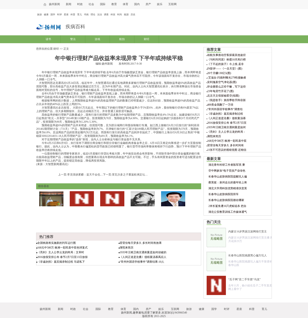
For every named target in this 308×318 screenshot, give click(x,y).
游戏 (97, 39)
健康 (46, 14)
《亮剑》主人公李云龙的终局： (226, 131)
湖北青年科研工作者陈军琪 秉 (226, 164)
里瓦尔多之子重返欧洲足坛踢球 (131, 174)
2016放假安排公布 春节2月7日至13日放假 (62, 257)
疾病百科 (75, 26)
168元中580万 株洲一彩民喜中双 (227, 140)
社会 (91, 4)
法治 (99, 14)
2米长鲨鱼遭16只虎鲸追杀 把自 (227, 206)
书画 (86, 14)
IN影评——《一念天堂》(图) (224, 68)
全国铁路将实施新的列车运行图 (56, 242)
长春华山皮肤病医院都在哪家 (226, 200)
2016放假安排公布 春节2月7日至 (227, 122)
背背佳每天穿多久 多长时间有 (225, 145)
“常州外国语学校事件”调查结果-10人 (142, 261)
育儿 (79, 14)
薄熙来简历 (126, 247)
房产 (148, 4)
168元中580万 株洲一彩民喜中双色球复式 (62, 247)
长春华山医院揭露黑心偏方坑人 (247, 255)
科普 (73, 14)
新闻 (68, 4)
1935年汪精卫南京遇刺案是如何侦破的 (143, 252)
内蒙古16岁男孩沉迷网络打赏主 (247, 231)
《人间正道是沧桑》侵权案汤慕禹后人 (143, 257)
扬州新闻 (54, 4)
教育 (114, 4)
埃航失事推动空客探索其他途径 (226, 55)
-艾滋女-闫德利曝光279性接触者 (226, 77)
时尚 (119, 14)
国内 (137, 4)
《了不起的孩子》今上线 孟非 (225, 64)
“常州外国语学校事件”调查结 (225, 109)
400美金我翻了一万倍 (220, 104)
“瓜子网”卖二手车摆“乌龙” (244, 279)
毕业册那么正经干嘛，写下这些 (226, 86)
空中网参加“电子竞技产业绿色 (226, 170)
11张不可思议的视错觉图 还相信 (226, 149)
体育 (125, 4)
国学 (52, 14)
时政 (80, 4)
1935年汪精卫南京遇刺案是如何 (226, 127)
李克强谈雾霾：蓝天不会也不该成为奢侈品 (93, 174)
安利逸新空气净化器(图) (221, 82)
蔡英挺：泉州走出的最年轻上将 (227, 182)
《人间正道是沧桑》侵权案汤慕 (226, 118)
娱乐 (159, 4)
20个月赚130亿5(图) (219, 73)
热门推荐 (46, 237)
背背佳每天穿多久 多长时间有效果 (141, 242)
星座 (66, 14)
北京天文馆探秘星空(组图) (223, 95)
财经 (146, 39)
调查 (106, 14)
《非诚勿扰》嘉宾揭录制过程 (225, 113)
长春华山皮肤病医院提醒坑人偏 (227, 176)
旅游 (39, 14)
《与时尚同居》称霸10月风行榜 (226, 59)
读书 (48, 39)
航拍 (122, 39)
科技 (113, 14)
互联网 (172, 4)
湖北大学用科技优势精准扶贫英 (227, 188)
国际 (102, 4)
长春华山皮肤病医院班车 (223, 194)
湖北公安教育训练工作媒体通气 (227, 211)
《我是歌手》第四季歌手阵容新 (226, 100)
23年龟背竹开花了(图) (220, 91)
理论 (93, 14)
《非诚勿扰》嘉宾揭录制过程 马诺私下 (61, 261)
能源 (126, 14)
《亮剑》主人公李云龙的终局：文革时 (60, 252)
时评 (59, 14)
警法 (73, 39)
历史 (133, 14)
